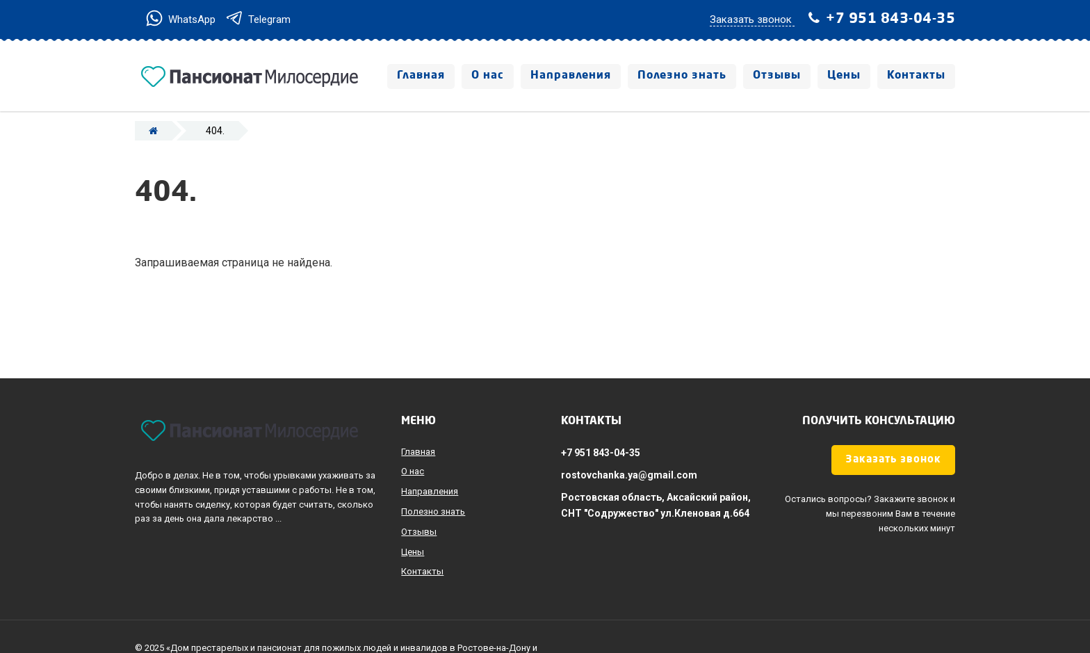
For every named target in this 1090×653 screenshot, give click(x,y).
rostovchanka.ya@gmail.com (629, 475)
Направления (570, 75)
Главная (421, 75)
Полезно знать (681, 75)
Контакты (916, 75)
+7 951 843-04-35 (890, 19)
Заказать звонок (893, 460)
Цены (844, 75)
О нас (487, 75)
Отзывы (777, 75)
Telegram (258, 19)
